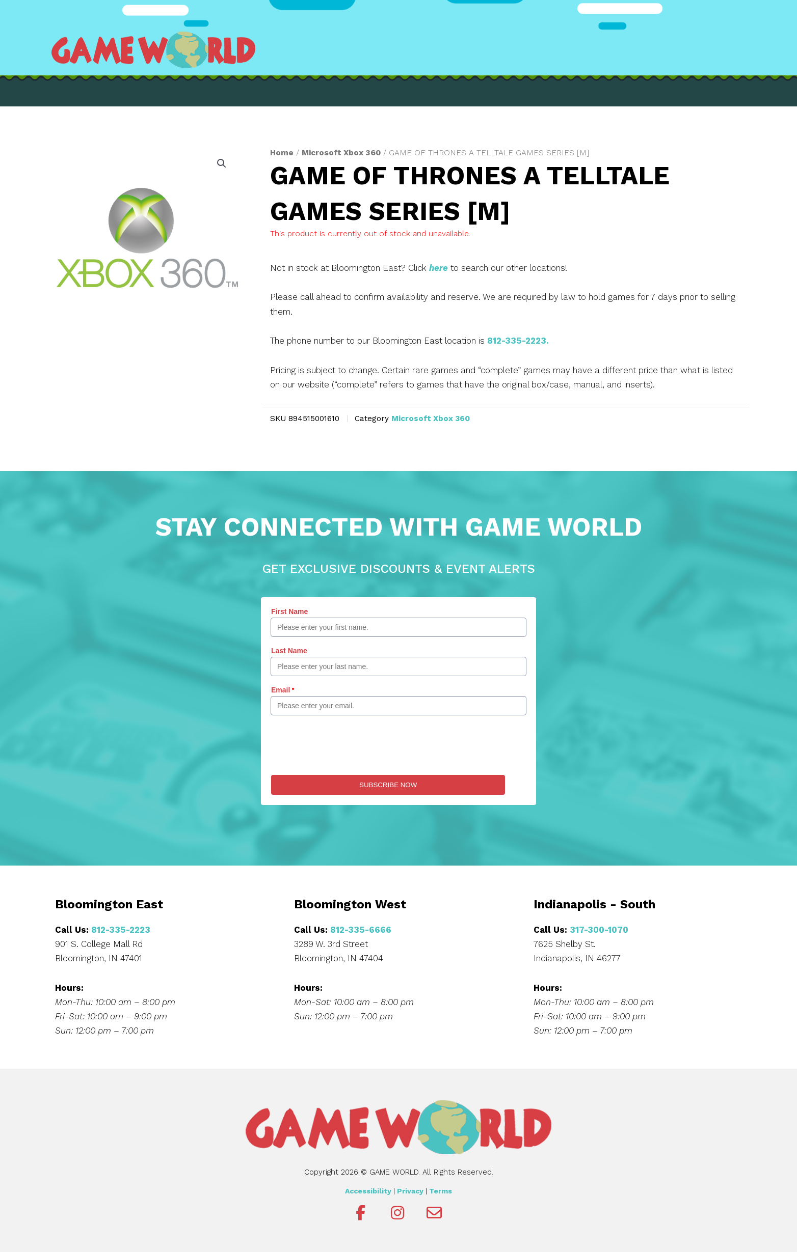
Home (282, 152)
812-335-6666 (360, 930)
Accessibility (368, 1191)
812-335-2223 (120, 930)
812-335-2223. (518, 341)
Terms (440, 1191)
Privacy (410, 1191)
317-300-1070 (599, 930)
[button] (221, 163)
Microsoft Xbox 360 (341, 152)
